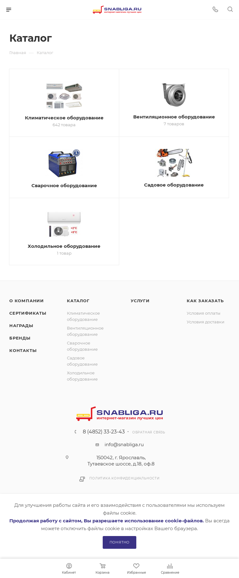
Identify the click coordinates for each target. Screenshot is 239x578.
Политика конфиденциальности (124, 478)
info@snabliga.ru (124, 444)
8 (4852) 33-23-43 (104, 431)
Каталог (78, 300)
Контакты (22, 350)
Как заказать (205, 300)
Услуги (140, 300)
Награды (21, 325)
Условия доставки (205, 321)
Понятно (120, 542)
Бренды (19, 337)
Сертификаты (27, 313)
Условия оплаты (203, 313)
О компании (26, 300)
